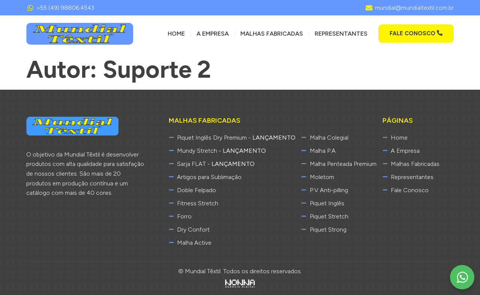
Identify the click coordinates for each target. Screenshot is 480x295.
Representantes (341, 33)
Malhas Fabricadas (271, 33)
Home (176, 33)
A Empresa (212, 33)
